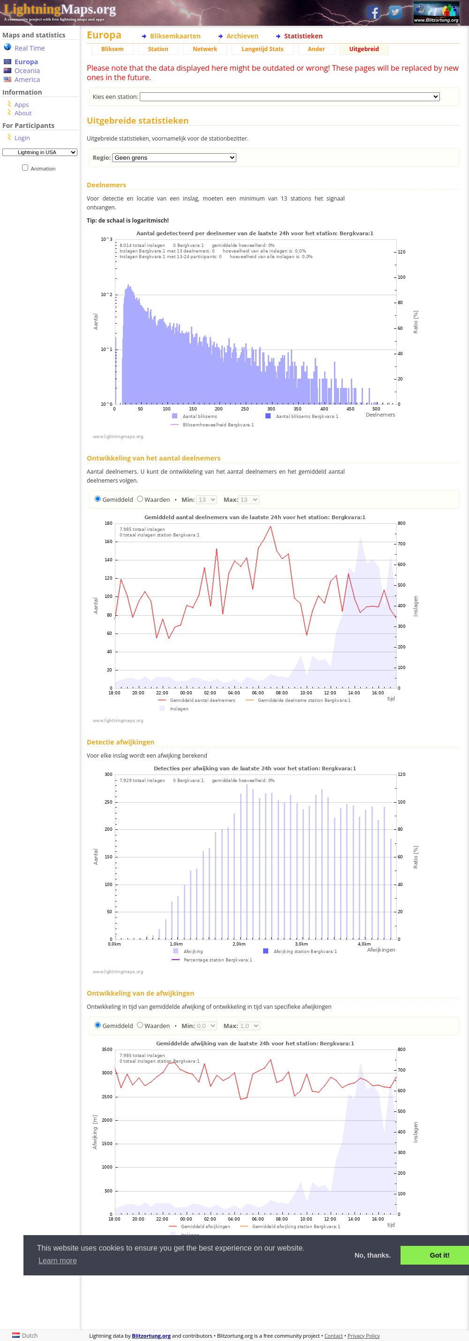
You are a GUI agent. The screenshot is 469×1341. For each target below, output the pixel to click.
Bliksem (112, 49)
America (27, 79)
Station (158, 49)
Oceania (27, 70)
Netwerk (205, 49)
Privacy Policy (364, 1335)
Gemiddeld (117, 499)
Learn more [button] (57, 1261)
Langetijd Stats (262, 49)
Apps (22, 104)
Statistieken (303, 35)
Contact (334, 1335)
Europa (26, 61)
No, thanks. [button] (373, 1255)
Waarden (157, 499)
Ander (316, 49)
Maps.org (60, 8)
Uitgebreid (364, 49)
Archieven (242, 35)
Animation (45, 168)
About (23, 113)
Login (22, 138)
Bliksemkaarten (175, 35)
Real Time (30, 48)
